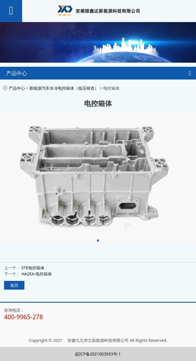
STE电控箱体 (33, 267)
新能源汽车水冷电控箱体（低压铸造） (64, 88)
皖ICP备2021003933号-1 (98, 354)
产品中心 (17, 88)
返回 (14, 285)
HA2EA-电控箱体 (37, 274)
